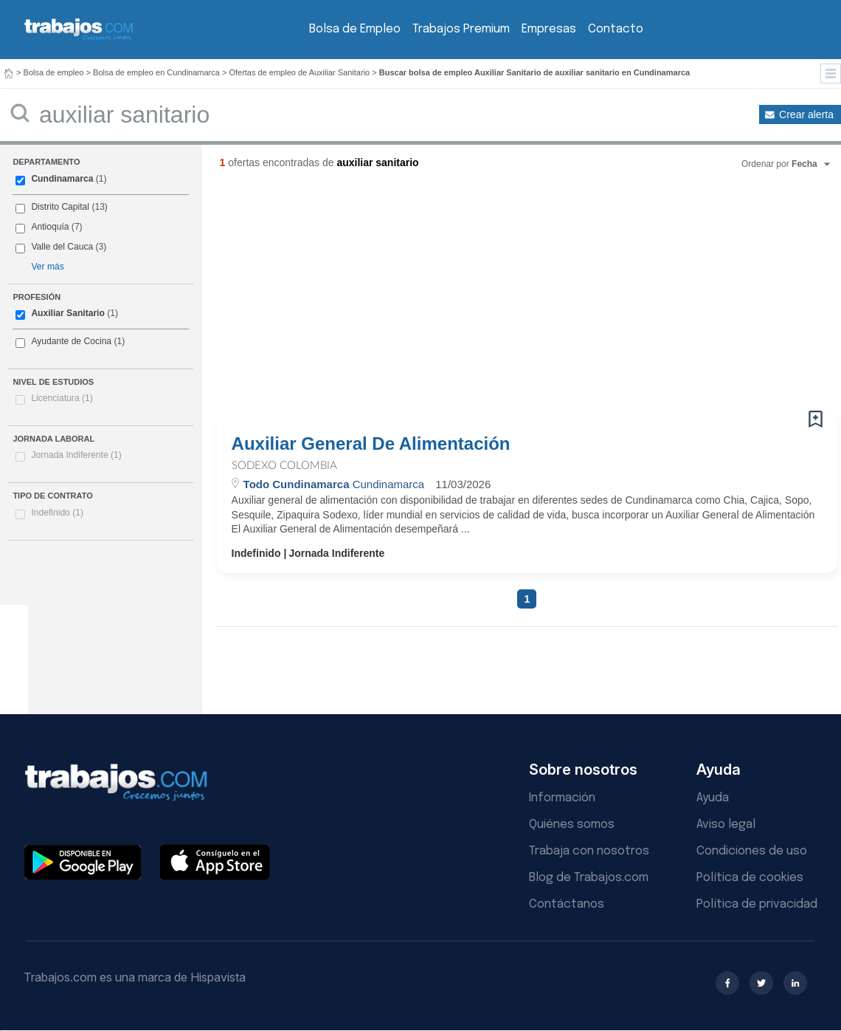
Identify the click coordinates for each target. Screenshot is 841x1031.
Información (562, 798)
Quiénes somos (572, 824)
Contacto (615, 29)
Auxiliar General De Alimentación (371, 444)
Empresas (549, 29)
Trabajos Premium (461, 29)
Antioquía (50, 227)
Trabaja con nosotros (589, 851)
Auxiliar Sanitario (67, 313)
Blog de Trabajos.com (588, 877)
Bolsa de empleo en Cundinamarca (156, 72)
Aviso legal (725, 824)
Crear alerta (806, 114)
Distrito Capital (60, 207)
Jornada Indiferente (76, 455)
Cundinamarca (62, 179)
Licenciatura (61, 398)
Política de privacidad (756, 904)
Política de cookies (749, 877)
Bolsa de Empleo (355, 29)
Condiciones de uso (751, 851)
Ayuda (712, 798)
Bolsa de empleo (54, 72)
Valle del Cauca (62, 247)
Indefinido (57, 512)
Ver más (47, 266)
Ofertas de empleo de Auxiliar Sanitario (299, 72)
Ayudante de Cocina (71, 341)
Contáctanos (566, 904)
